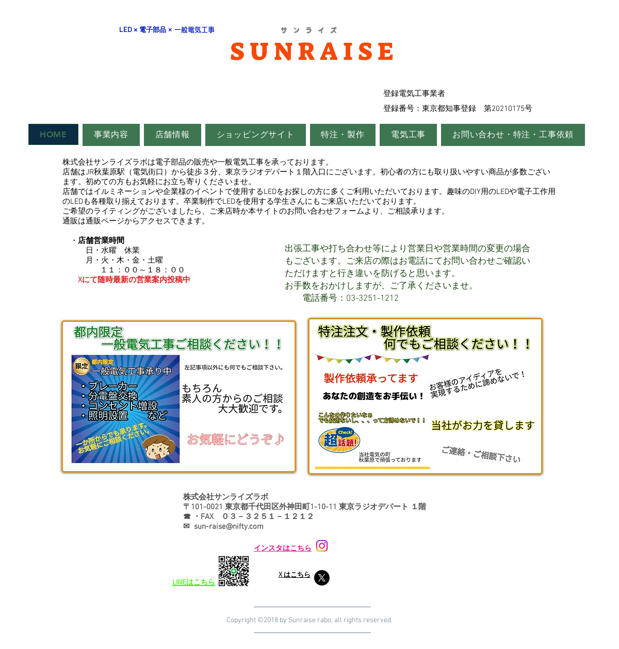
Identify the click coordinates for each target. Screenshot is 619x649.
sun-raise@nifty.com (229, 526)
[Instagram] (322, 546)
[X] (322, 578)
